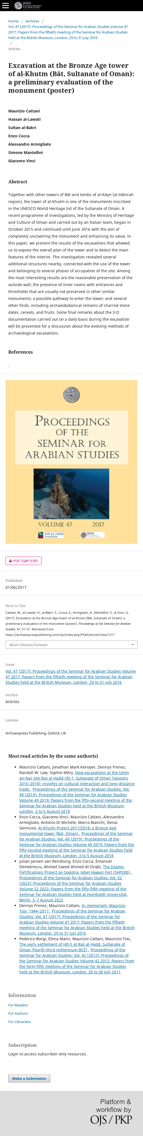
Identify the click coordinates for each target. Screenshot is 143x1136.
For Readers (18, 1005)
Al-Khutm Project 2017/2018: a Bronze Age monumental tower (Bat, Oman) (67, 830)
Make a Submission (29, 1078)
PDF (22, 561)
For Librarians (19, 1021)
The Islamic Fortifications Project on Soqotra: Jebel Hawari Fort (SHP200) (75, 869)
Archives (32, 21)
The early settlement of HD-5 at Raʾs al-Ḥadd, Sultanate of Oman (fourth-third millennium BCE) (72, 947)
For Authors (18, 1013)
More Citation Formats (28, 644)
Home (13, 21)
